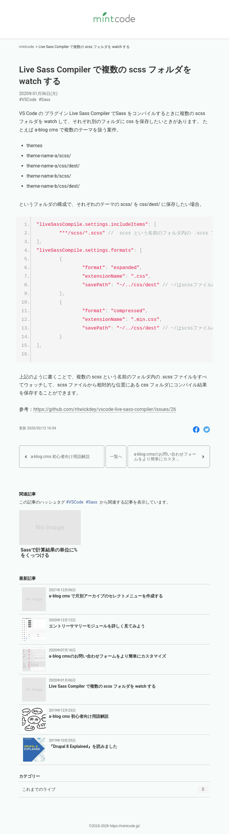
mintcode (26, 47)
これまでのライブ (115, 791)
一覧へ (116, 456)
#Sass (44, 99)
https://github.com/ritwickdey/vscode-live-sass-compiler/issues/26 (104, 409)
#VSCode (27, 99)
